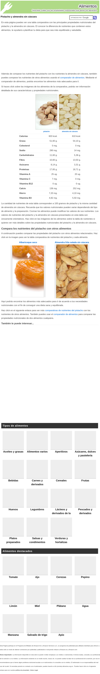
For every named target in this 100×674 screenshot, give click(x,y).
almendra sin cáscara (70, 131)
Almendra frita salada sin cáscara (72, 242)
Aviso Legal (34, 670)
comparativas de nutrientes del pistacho (64, 310)
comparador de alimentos (72, 77)
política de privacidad (22, 670)
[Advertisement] (50, 51)
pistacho (46, 131)
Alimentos (88, 6)
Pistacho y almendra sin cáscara (19, 16)
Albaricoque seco (28, 242)
